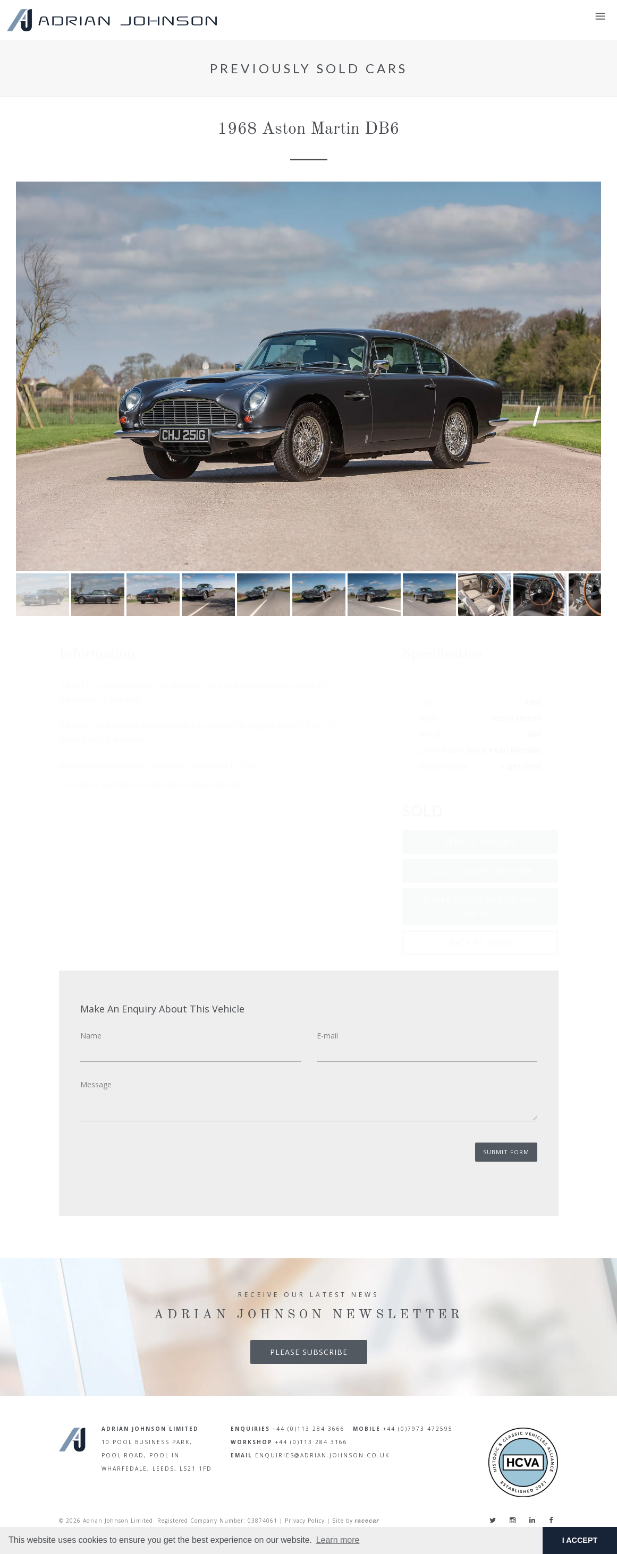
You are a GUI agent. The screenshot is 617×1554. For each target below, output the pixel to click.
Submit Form (506, 1152)
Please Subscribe (309, 1352)
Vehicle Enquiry (480, 842)
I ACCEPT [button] (580, 1540)
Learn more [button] (338, 1539)
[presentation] (161, 1163)
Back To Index (480, 943)
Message (96, 1084)
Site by (355, 1520)
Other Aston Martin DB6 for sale (480, 906)
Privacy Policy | (307, 1520)
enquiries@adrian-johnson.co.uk (322, 1455)
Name (91, 1036)
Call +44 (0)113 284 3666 (480, 871)
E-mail (327, 1036)
